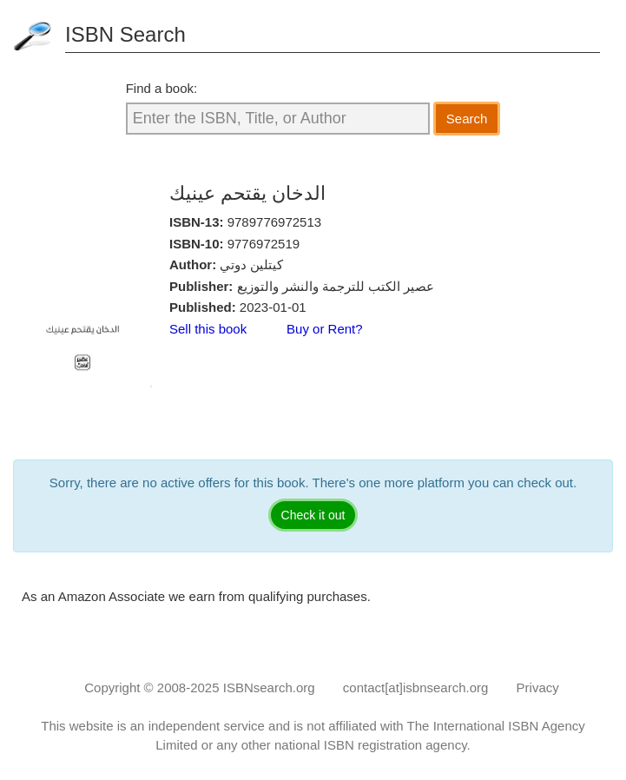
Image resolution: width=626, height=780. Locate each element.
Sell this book (208, 328)
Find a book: (162, 88)
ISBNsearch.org (269, 687)
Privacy (538, 687)
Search (467, 118)
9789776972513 (274, 222)
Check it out (313, 515)
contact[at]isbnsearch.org (416, 687)
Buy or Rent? (325, 328)
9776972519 (263, 243)
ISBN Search (125, 34)
